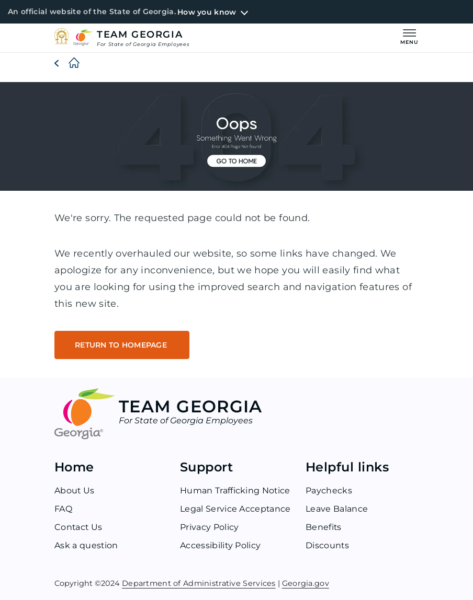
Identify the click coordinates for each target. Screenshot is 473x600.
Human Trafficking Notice (235, 490)
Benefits (324, 527)
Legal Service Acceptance (235, 509)
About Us (74, 490)
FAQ (63, 509)
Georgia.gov (305, 582)
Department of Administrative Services (199, 582)
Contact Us (78, 527)
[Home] (66, 63)
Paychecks (329, 490)
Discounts (328, 545)
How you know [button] (206, 12)
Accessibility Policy (220, 545)
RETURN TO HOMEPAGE (122, 345)
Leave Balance (337, 509)
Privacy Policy (209, 527)
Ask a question (86, 545)
